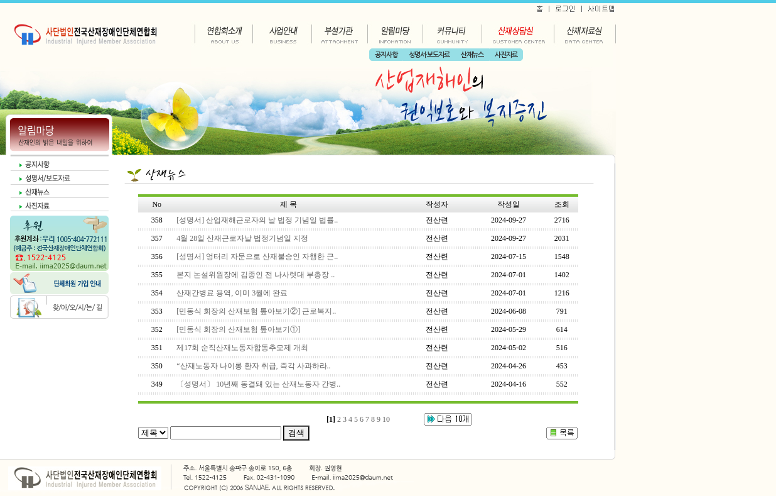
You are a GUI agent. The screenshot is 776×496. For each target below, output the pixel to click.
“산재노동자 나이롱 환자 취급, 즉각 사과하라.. (253, 365)
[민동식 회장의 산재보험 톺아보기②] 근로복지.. (256, 311)
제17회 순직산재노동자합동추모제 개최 (242, 347)
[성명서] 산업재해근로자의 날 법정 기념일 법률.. (257, 220)
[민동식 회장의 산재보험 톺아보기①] (238, 329)
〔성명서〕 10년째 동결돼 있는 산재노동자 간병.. (258, 384)
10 (386, 419)
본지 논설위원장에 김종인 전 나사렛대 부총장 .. (255, 274)
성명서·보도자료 (429, 55)
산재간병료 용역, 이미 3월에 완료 (232, 293)
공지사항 (386, 55)
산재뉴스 (472, 55)
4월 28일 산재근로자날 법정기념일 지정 (242, 238)
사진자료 (506, 55)
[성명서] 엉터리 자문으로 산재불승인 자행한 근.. (257, 256)
